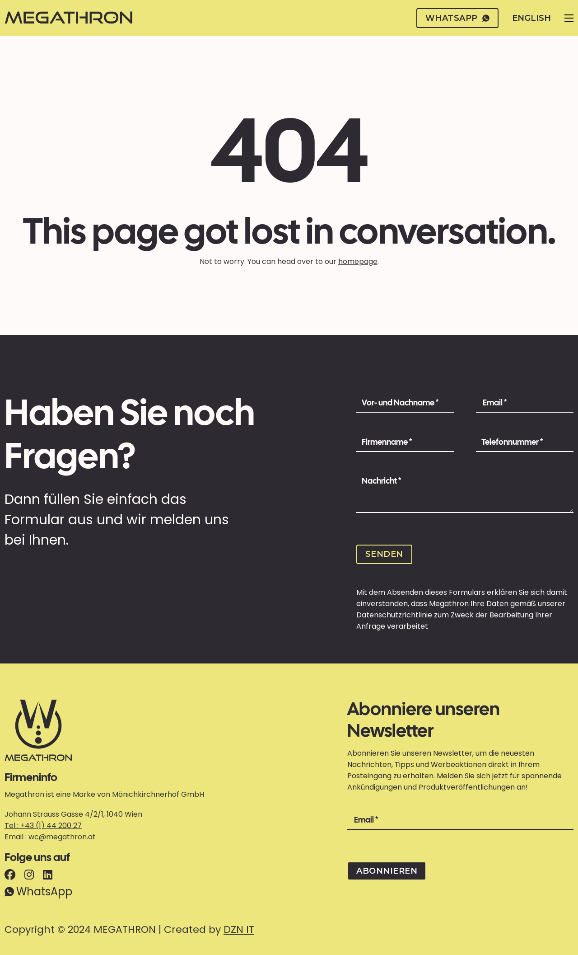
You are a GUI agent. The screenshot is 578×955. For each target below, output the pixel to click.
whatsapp (457, 18)
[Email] (524, 403)
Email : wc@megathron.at (50, 837)
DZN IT (239, 929)
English (531, 18)
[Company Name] (405, 442)
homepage (358, 261)
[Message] (464, 492)
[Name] (405, 403)
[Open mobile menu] (568, 18)
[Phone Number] (524, 442)
